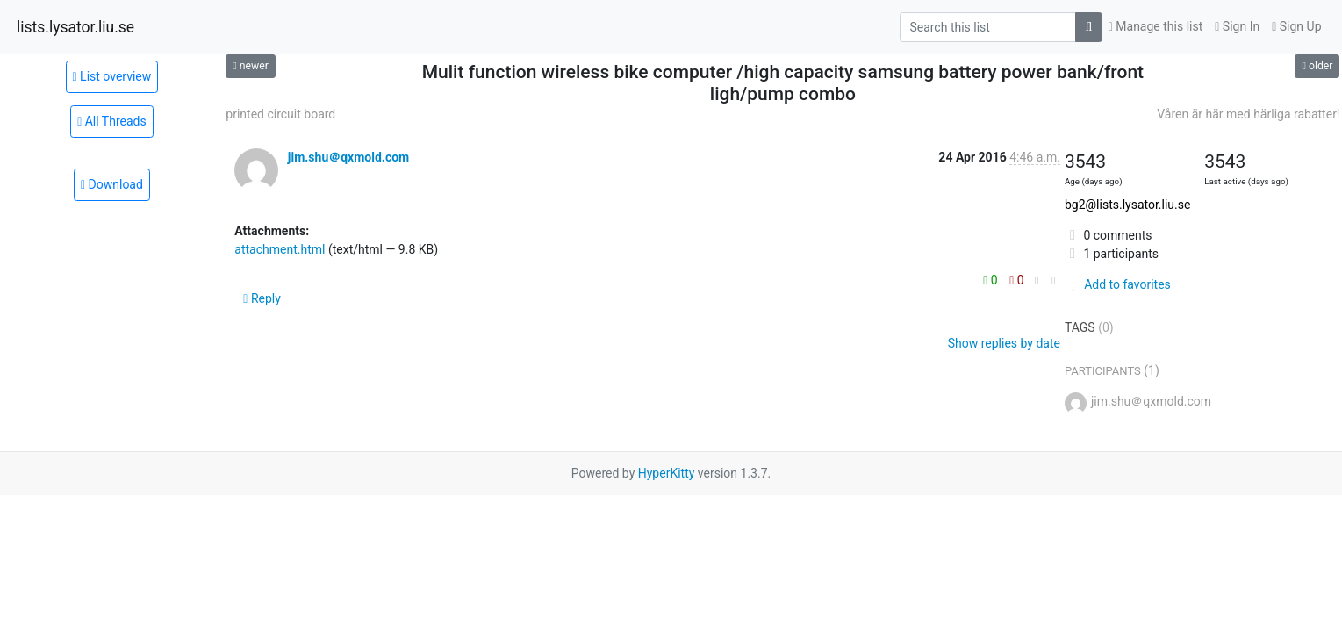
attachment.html (279, 249)
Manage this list (1156, 26)
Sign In (1237, 26)
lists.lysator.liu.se (75, 27)
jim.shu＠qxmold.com (348, 157)
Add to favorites (1118, 284)
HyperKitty (666, 473)
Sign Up (1296, 26)
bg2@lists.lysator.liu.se (1127, 205)
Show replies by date (1004, 343)
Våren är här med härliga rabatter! (1248, 114)
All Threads (112, 121)
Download (112, 184)
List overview (112, 76)
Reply (262, 298)
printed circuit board (280, 114)
